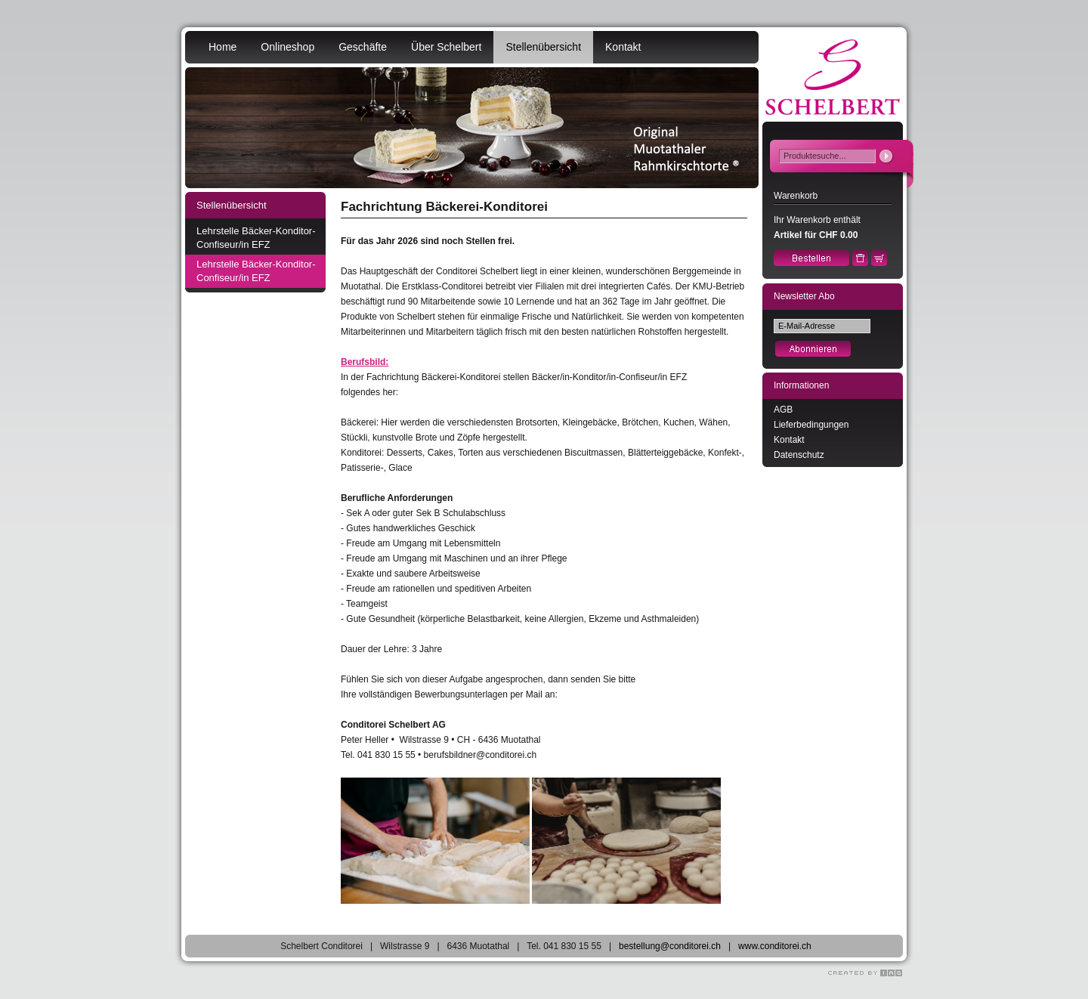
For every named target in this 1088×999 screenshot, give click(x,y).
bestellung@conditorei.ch (670, 946)
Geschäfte (362, 47)
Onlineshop (287, 47)
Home (222, 47)
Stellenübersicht (543, 47)
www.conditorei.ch (774, 946)
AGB (783, 409)
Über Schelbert (446, 47)
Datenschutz (799, 455)
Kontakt (623, 47)
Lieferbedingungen (811, 424)
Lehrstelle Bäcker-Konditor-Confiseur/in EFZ (256, 237)
